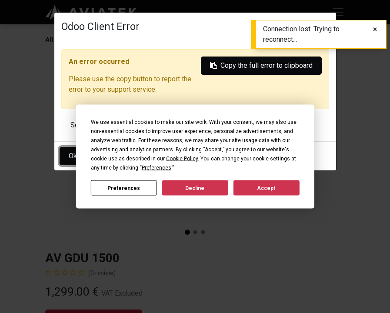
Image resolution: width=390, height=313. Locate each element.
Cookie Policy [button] (182, 159)
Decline (194, 188)
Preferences (123, 188)
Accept (266, 188)
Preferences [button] (156, 168)
